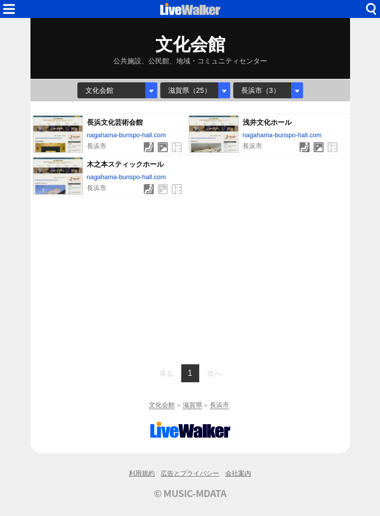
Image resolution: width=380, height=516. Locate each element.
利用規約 (142, 473)
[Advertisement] (190, 279)
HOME (190, 9)
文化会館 (162, 405)
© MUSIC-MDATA (190, 493)
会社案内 (238, 473)
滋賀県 (192, 405)
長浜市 (219, 405)
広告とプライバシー (190, 473)
